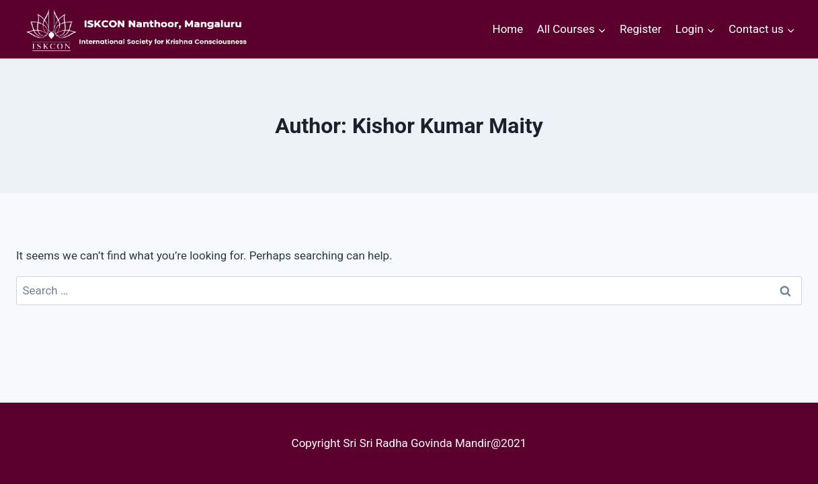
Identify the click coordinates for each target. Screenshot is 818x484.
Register (640, 29)
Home (508, 29)
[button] (601, 29)
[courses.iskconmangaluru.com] (133, 29)
